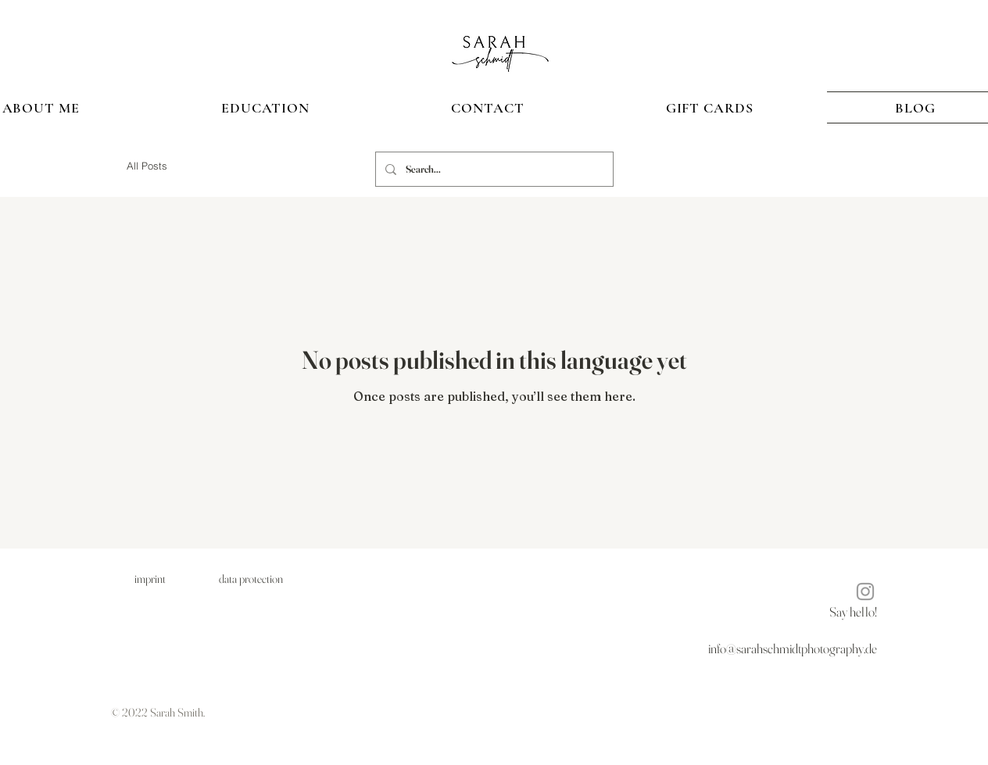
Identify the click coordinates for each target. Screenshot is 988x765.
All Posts (147, 165)
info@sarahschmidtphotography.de (792, 648)
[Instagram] (865, 591)
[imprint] (149, 578)
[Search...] (493, 169)
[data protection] (250, 578)
